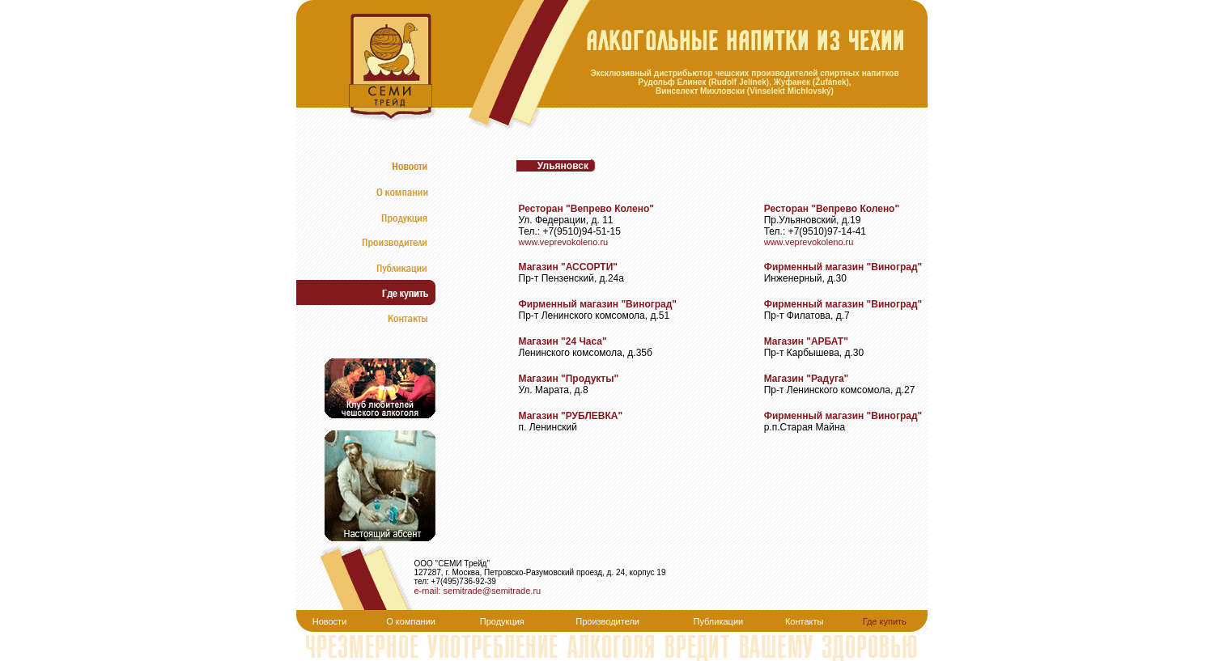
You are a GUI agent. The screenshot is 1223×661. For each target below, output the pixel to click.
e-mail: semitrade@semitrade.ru (477, 590)
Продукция (502, 621)
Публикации (719, 621)
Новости (329, 621)
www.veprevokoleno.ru (564, 242)
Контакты (804, 621)
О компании (410, 621)
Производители (607, 621)
